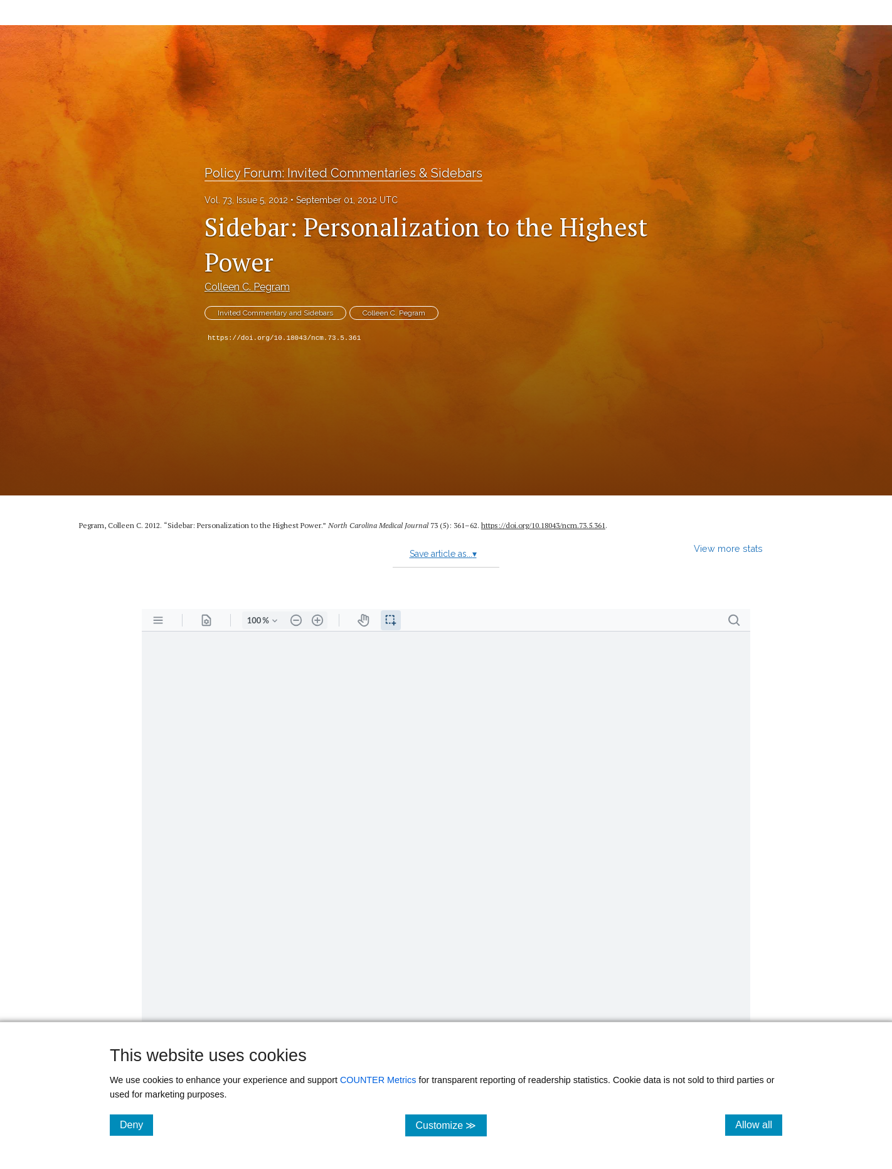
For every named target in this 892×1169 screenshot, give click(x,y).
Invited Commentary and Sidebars (275, 313)
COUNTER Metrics (378, 1080)
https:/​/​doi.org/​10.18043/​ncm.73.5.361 (543, 525)
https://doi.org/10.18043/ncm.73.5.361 (284, 338)
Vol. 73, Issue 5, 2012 (246, 200)
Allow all (758, 1124)
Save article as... (443, 554)
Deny (136, 1124)
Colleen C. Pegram (247, 287)
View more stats (728, 548)
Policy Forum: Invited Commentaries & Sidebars (343, 173)
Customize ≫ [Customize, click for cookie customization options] (450, 1125)
